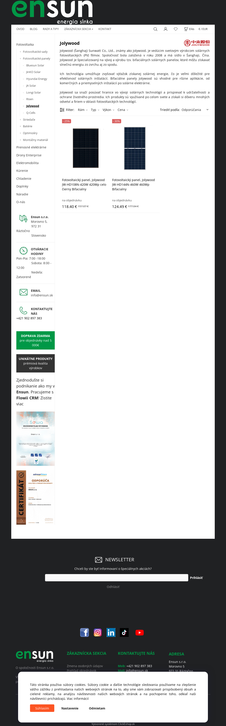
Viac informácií (78, 698)
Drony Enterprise (28, 155)
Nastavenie (69, 708)
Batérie (27, 126)
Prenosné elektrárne (31, 147)
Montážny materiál (35, 140)
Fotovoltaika (25, 44)
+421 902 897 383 (29, 318)
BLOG (33, 29)
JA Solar (31, 86)
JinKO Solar (33, 72)
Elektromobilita (27, 163)
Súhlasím (42, 708)
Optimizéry (30, 133)
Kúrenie (22, 170)
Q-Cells (30, 113)
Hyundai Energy (36, 79)
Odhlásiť (113, 587)
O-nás (20, 202)
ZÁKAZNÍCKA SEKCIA (77, 29)
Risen (29, 99)
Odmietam (97, 708)
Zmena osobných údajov (85, 666)
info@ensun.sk (42, 295)
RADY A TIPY (51, 29)
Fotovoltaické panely (36, 58)
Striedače (29, 120)
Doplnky (22, 186)
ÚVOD (20, 29)
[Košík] (189, 29)
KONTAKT (104, 29)
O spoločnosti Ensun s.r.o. (35, 668)
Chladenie (23, 178)
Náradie (22, 194)
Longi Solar (33, 92)
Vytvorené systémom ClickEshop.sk (113, 724)
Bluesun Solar (35, 65)
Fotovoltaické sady (35, 52)
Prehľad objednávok (81, 670)
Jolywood (32, 106)
